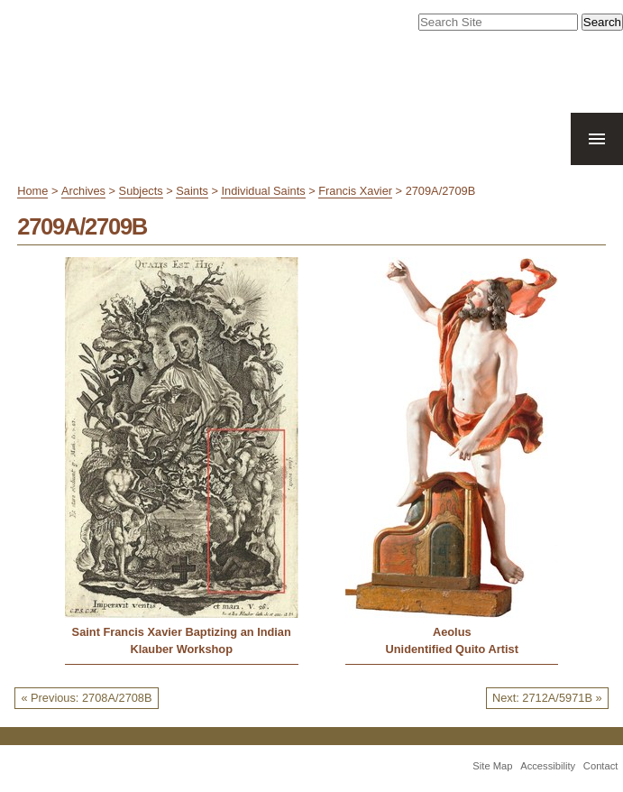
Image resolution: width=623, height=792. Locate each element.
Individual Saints (263, 191)
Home (32, 191)
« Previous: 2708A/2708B (86, 698)
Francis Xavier (355, 191)
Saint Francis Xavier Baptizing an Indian (181, 632)
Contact (600, 765)
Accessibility (547, 765)
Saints (192, 191)
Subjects (141, 191)
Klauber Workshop (181, 649)
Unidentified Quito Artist (452, 649)
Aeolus (452, 632)
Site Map (492, 765)
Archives (83, 191)
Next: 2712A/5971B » (547, 698)
